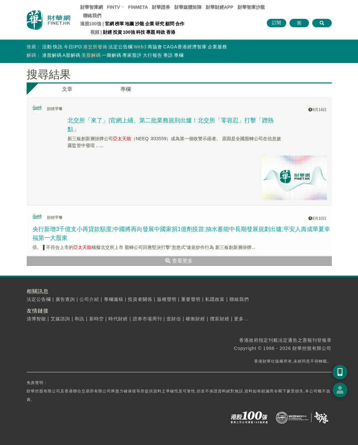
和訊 (79, 318)
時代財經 (118, 318)
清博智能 (36, 318)
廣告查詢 (65, 299)
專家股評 (132, 55)
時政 (160, 32)
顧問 (169, 23)
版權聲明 (167, 299)
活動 (47, 46)
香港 (170, 32)
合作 (179, 23)
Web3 (140, 46)
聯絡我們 (92, 15)
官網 (109, 23)
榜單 (119, 23)
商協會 (155, 46)
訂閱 (276, 22)
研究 (159, 23)
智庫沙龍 (251, 7)
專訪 (168, 55)
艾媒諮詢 (60, 318)
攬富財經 (219, 318)
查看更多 (178, 261)
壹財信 (174, 318)
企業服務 (217, 46)
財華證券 (161, 7)
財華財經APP (219, 7)
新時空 (96, 318)
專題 (150, 32)
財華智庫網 (91, 7)
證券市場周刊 (147, 318)
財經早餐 (55, 108)
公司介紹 (89, 299)
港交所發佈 (95, 46)
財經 (107, 32)
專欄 (179, 55)
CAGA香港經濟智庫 (185, 46)
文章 (67, 89)
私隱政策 (215, 299)
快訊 (58, 46)
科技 (140, 32)
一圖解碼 (111, 55)
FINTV (113, 7)
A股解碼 (71, 55)
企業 (149, 23)
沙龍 (139, 23)
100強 (129, 32)
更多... (241, 318)
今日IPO (73, 46)
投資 (117, 32)
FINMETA (138, 7)
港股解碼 (52, 55)
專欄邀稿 (113, 299)
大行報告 (152, 55)
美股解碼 (91, 55)
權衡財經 (195, 318)
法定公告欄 (120, 46)
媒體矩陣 (188, 7)
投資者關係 (140, 299)
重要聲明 (191, 299)
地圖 (129, 23)
